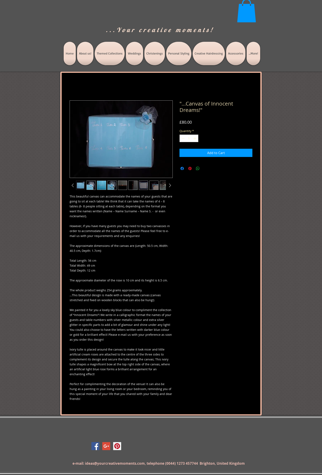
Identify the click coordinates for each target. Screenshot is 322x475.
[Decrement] (182, 138)
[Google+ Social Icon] (106, 446)
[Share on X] (205, 168)
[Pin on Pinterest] (189, 168)
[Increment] (195, 138)
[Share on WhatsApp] (197, 168)
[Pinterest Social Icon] (117, 446)
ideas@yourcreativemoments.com (115, 463)
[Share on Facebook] (182, 168)
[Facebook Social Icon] (95, 446)
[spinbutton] (189, 138)
